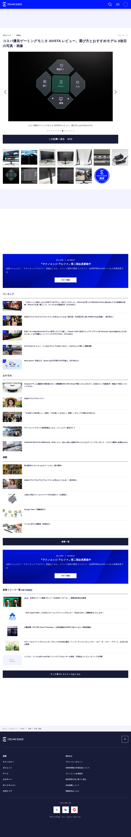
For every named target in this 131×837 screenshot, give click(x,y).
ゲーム (5, 774)
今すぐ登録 (65, 280)
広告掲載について (72, 785)
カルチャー (7, 779)
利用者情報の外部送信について (78, 768)
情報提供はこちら (72, 791)
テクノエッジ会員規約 (74, 774)
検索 (110, 4)
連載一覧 (65, 542)
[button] (5, 92)
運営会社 (69, 756)
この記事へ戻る (60, 139)
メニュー (118, 4)
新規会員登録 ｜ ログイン (125, 4)
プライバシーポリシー (74, 762)
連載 (4, 756)
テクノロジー (8, 762)
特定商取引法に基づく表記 (76, 779)
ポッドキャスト (9, 785)
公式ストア (7, 791)
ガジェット (7, 768)
